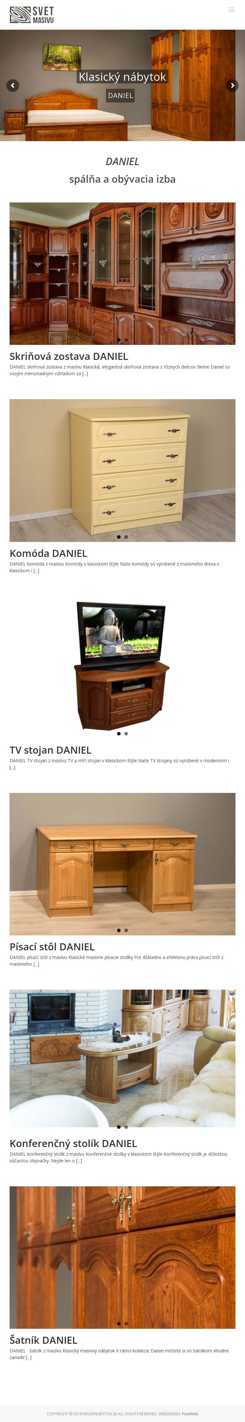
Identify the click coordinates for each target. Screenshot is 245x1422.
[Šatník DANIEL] (122, 1257)
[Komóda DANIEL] (122, 470)
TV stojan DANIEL (51, 750)
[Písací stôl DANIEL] (122, 864)
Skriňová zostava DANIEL (69, 356)
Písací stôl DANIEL (52, 946)
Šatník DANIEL (44, 1340)
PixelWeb (190, 1414)
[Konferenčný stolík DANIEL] (122, 1061)
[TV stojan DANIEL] (122, 667)
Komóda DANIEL (48, 553)
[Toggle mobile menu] (232, 9)
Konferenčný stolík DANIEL (73, 1143)
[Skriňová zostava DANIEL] (122, 273)
